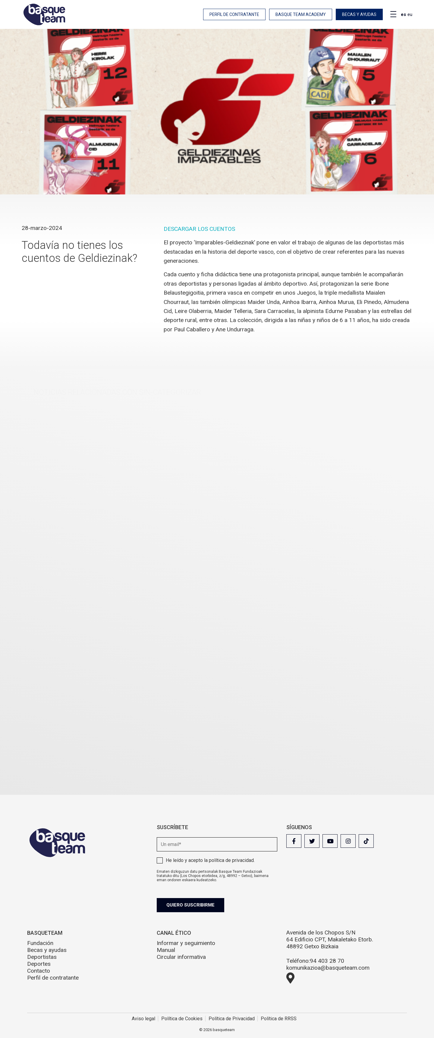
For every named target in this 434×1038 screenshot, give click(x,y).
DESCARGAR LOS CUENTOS (199, 228)
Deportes (39, 963)
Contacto (38, 970)
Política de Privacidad (232, 1018)
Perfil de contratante (234, 14)
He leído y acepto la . (210, 860)
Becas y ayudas (359, 14)
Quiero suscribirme (190, 905)
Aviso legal (143, 1018)
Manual (166, 950)
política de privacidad (231, 860)
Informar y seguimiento (186, 943)
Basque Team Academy (300, 14)
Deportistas (42, 956)
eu (409, 14)
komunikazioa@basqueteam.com (328, 967)
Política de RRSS (279, 1018)
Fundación (40, 943)
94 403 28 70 (327, 960)
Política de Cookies (182, 1018)
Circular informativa (181, 956)
